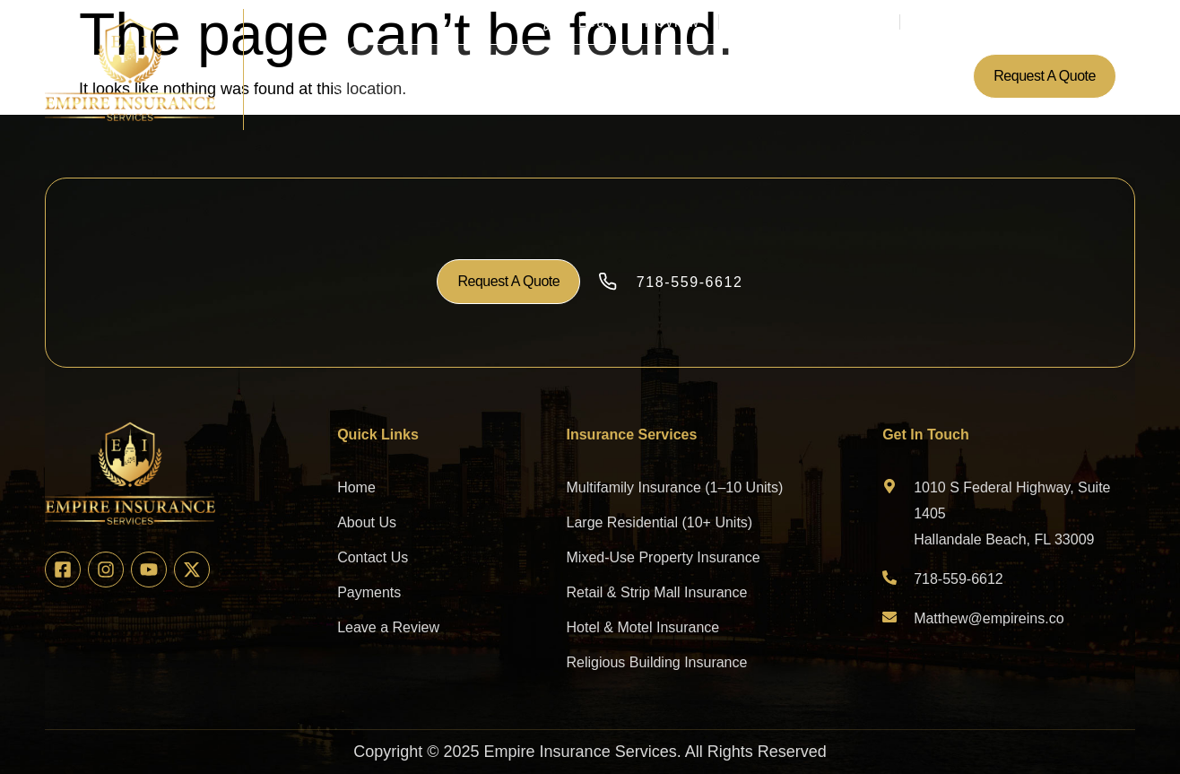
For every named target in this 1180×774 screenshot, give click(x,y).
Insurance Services (578, 76)
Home (385, 75)
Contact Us (792, 75)
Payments (702, 75)
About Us (455, 75)
